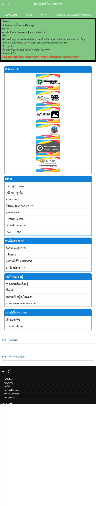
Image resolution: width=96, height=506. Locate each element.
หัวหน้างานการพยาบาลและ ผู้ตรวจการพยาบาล (73, 15)
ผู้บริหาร (44, 15)
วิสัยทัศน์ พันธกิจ (11, 15)
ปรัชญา (29, 15)
